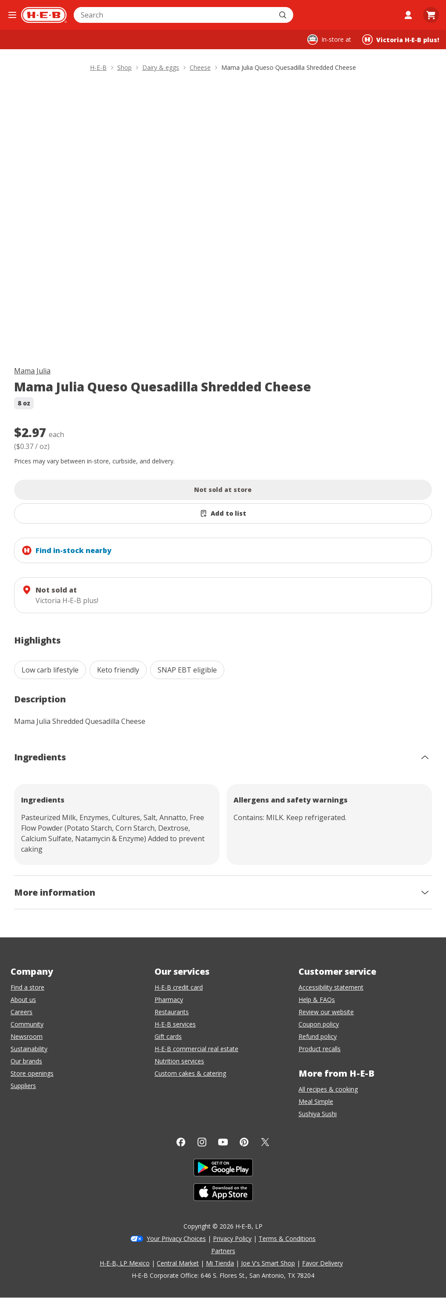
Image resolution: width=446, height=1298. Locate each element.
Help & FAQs (317, 999)
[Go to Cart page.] (431, 15)
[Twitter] (265, 1142)
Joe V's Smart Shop (268, 1263)
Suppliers (23, 1085)
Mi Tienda (220, 1263)
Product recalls (320, 1049)
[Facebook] (181, 1142)
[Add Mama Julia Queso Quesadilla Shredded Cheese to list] (223, 513)
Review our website (326, 1012)
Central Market (178, 1263)
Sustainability (29, 1049)
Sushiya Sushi (318, 1114)
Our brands (26, 1061)
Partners (223, 1251)
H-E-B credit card (179, 987)
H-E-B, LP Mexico (125, 1263)
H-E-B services (175, 1024)
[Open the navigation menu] (12, 15)
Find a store (27, 987)
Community (27, 1024)
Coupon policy (319, 1024)
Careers (21, 1012)
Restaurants (172, 1012)
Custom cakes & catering (190, 1073)
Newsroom (27, 1036)
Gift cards (168, 1036)
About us (23, 999)
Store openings (32, 1073)
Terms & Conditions (287, 1238)
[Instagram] (202, 1142)
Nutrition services (179, 1061)
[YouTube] (223, 1142)
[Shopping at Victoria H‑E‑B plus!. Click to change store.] (400, 39)
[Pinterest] (244, 1142)
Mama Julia (32, 371)
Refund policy (318, 1036)
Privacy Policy (232, 1238)
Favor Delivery (322, 1263)
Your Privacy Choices (176, 1238)
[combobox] (174, 15)
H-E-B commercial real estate (196, 1049)
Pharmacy (169, 999)
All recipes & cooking (328, 1089)
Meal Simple (316, 1101)
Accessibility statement (331, 987)
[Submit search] (283, 15)
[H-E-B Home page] (44, 15)
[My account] (408, 15)
